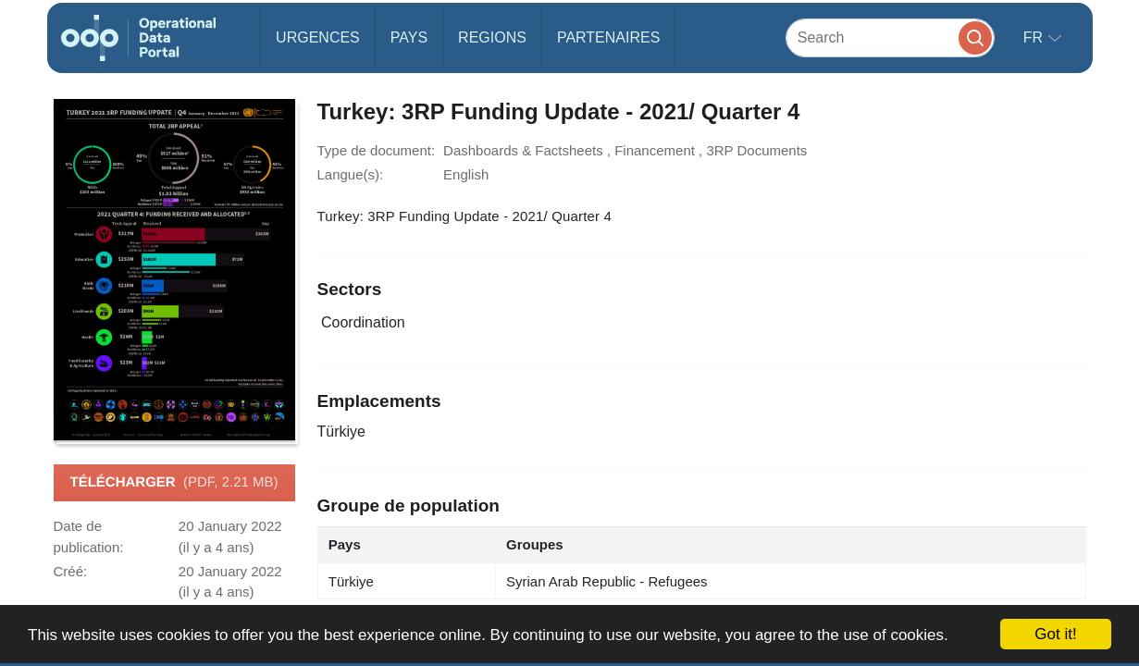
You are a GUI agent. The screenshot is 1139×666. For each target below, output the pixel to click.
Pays (408, 37)
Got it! (1055, 634)
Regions (492, 37)
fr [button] (1035, 37)
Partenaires (608, 37)
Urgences (318, 37)
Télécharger (173, 483)
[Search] (890, 37)
